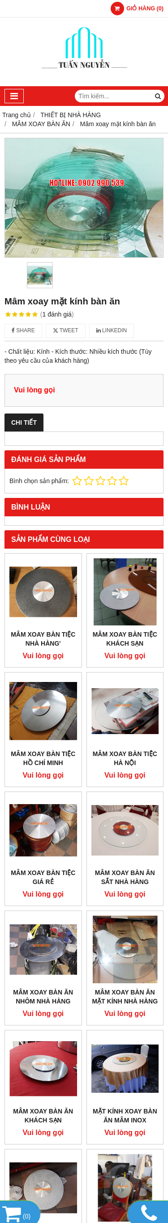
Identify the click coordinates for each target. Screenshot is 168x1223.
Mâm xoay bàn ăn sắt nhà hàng (125, 877)
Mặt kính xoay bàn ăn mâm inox (125, 1116)
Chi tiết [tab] (24, 422)
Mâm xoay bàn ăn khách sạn (43, 1116)
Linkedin (111, 330)
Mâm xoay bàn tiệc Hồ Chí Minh (43, 758)
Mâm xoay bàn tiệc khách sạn (125, 639)
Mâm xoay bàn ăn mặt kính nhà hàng (125, 997)
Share (23, 330)
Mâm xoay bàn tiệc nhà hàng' (43, 639)
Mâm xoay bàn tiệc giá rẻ (43, 877)
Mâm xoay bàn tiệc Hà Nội (125, 758)
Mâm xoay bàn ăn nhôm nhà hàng (43, 997)
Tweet (65, 330)
